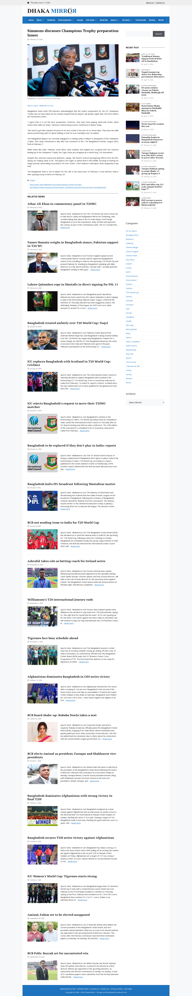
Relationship (131, 350)
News (40, 20)
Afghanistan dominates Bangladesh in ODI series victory (68, 677)
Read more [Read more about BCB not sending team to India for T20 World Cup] (75, 546)
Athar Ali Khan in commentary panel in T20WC (61, 204)
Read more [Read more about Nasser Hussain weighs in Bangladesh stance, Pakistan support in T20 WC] (95, 269)
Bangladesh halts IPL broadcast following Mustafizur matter (71, 484)
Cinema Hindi (131, 255)
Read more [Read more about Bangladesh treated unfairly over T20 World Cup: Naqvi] (106, 346)
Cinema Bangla (132, 247)
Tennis (129, 370)
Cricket (32, 180)
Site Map (128, 989)
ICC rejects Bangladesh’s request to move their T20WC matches (66, 405)
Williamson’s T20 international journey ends (60, 599)
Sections (127, 20)
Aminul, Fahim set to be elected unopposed (58, 915)
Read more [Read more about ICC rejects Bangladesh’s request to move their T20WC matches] (84, 430)
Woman (129, 378)
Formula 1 (130, 304)
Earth (128, 272)
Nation (128, 337)
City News (147, 104)
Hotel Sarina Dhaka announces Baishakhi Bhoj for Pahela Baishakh (151, 109)
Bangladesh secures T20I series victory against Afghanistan (70, 838)
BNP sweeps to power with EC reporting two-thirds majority (152, 202)
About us (150, 2)
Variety (152, 20)
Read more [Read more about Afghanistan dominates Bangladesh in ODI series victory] (70, 700)
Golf (127, 309)
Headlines (147, 151)
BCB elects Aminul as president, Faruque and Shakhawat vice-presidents (72, 755)
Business (146, 70)
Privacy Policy (116, 989)
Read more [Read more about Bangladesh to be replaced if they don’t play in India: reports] (70, 469)
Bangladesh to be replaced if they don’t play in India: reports (71, 445)
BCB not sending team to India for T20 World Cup (63, 522)
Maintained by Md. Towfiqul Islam (74, 989)
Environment (131, 280)
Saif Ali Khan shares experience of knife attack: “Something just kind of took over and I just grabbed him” (68, 187)
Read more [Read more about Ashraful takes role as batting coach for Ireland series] (99, 584)
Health (129, 321)
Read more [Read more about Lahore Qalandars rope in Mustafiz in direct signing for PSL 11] (92, 308)
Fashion (129, 284)
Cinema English (132, 251)
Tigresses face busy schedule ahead (52, 638)
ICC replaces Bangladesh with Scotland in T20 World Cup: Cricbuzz (69, 363)
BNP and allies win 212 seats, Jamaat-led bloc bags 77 (152, 186)
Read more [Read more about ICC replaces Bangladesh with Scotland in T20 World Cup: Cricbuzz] (75, 388)
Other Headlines (149, 85)
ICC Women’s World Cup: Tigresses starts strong (62, 876)
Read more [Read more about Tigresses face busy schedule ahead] (84, 662)
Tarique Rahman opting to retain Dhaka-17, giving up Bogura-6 (152, 171)
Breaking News (132, 235)
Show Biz (104, 20)
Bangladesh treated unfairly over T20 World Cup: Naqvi (67, 323)
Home (31, 20)
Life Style (91, 20)
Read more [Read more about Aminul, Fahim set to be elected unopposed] (104, 938)
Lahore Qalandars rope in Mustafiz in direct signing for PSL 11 (72, 284)
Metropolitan (131, 329)
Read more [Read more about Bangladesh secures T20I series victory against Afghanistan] (72, 861)
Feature (129, 288)
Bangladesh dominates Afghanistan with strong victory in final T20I (69, 797)
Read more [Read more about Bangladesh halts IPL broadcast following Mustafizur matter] (65, 509)
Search (158, 33)
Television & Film (133, 366)
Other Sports (131, 345)
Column (129, 263)
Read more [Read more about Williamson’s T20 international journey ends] (69, 623)
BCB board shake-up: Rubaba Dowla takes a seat (62, 715)
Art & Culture (149, 54)
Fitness (129, 296)
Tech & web (140, 20)
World (160, 20)
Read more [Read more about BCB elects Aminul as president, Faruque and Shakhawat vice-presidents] (94, 781)
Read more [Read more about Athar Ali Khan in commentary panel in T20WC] (65, 227)
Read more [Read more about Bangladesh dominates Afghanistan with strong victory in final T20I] (76, 823)
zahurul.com (122, 992)
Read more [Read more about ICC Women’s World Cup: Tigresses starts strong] (82, 900)
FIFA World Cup (132, 292)
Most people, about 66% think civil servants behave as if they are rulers (56, 184)
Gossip (80, 20)
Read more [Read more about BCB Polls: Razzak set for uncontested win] (78, 977)
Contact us (160, 2)
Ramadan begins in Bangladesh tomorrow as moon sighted (152, 139)
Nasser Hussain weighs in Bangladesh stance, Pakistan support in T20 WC (72, 244)
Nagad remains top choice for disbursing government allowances (152, 74)
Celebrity (51, 20)
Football (129, 300)
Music (128, 333)
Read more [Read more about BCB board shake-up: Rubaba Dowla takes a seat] (107, 739)
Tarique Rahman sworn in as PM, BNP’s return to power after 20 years (152, 155)
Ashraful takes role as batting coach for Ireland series (66, 561)
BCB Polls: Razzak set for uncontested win (57, 953)
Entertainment (66, 20)
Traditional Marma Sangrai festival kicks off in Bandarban (151, 58)
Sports (115, 20)
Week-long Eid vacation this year (152, 125)
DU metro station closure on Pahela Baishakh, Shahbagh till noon (152, 91)
